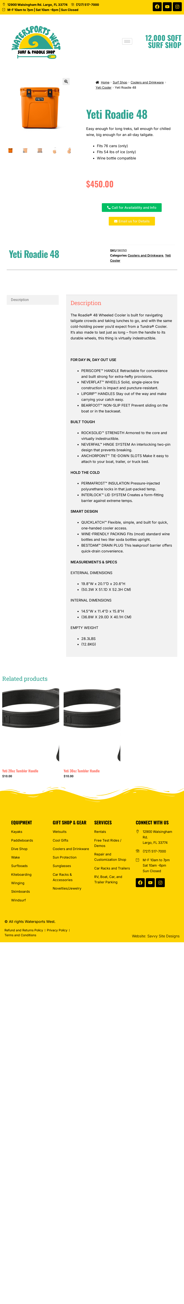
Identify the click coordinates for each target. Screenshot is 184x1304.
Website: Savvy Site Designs (156, 936)
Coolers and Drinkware (147, 82)
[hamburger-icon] (132, 41)
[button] (66, 81)
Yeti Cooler (103, 87)
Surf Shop (120, 82)
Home (105, 82)
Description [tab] (20, 300)
